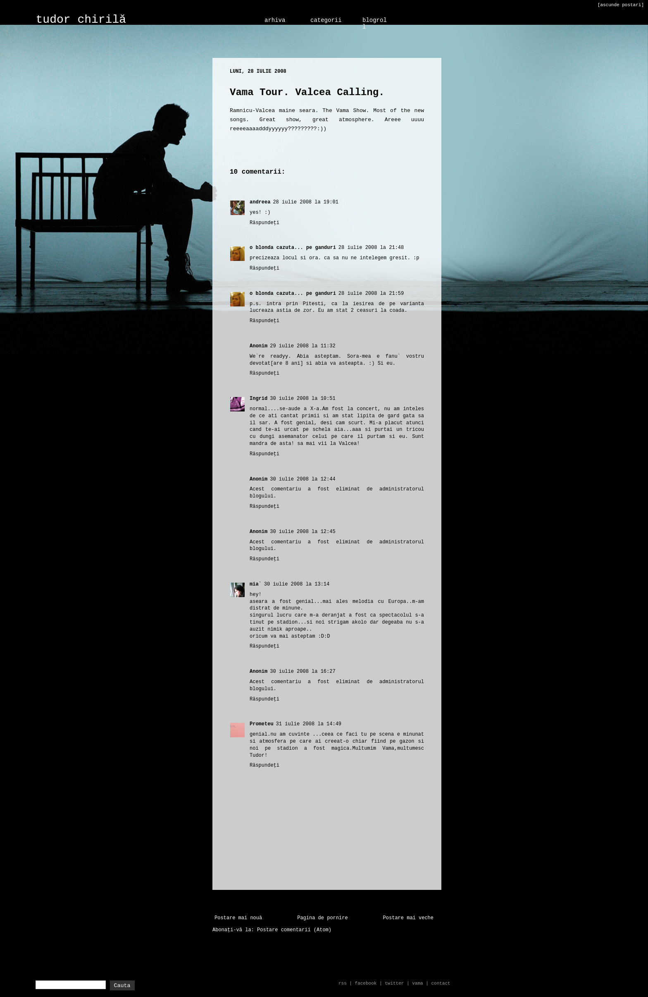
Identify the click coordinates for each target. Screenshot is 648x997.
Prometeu (262, 724)
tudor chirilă (81, 19)
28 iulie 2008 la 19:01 (305, 202)
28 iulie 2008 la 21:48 (371, 248)
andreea (260, 202)
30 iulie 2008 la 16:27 (302, 671)
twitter (394, 983)
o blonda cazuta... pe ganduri (293, 248)
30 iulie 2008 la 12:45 (302, 532)
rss (342, 983)
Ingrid (258, 399)
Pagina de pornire (322, 918)
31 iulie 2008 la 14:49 (308, 724)
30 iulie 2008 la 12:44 (302, 479)
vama (417, 983)
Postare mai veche (408, 918)
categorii (326, 20)
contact (440, 983)
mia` (256, 584)
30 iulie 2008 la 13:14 (296, 584)
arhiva (274, 20)
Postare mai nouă (238, 918)
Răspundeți (264, 223)
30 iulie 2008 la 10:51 (302, 399)
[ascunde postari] (621, 4)
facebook (366, 983)
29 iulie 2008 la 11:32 (302, 346)
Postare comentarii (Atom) (294, 930)
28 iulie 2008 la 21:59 (371, 293)
